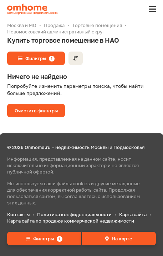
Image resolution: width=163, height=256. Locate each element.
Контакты (18, 214)
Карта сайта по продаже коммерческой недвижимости (70, 221)
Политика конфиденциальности (74, 214)
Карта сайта (133, 214)
